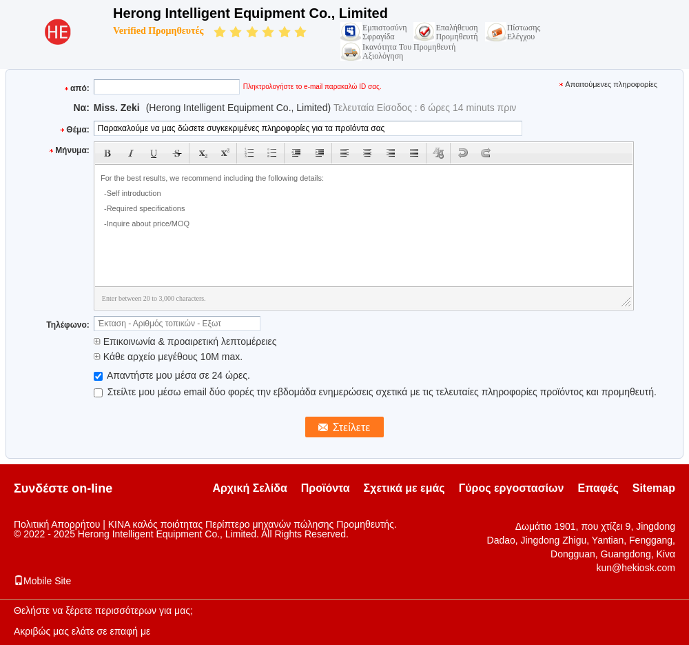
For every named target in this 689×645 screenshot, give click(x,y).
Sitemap (654, 488)
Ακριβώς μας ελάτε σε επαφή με (82, 631)
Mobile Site (42, 580)
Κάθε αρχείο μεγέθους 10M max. (168, 356)
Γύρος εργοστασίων (511, 488)
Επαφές (597, 488)
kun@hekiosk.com (635, 567)
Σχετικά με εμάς (404, 488)
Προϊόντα (325, 488)
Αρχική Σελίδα (249, 488)
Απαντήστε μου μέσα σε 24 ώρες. (172, 375)
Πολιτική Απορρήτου (57, 524)
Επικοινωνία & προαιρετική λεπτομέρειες (185, 341)
